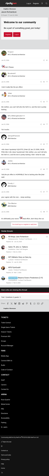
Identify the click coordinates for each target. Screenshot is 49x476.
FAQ (2, 409)
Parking (3, 422)
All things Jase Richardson (18, 237)
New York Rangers (22, 249)
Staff (3, 380)
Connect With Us (6, 360)
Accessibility (5, 418)
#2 (44, 82)
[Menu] (2, 3)
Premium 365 (5, 336)
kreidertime (11, 249)
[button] (24, 446)
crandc (10, 270)
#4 (44, 124)
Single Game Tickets (8, 327)
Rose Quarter (5, 400)
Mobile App (5, 356)
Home (3, 468)
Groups (3, 341)
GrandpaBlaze (12, 280)
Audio (3, 365)
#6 (44, 169)
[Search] (46, 3)
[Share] (43, 60)
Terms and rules (6, 455)
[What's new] (42, 3)
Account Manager (7, 345)
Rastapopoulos (13, 239)
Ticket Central (6, 323)
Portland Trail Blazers (25, 239)
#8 (44, 212)
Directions (4, 413)
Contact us (4, 450)
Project (5, 15)
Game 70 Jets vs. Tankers (18, 247)
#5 (44, 144)
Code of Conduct (7, 370)
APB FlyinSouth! (14, 267)
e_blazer (11, 259)
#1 (47, 60)
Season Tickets (6, 332)
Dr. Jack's (4, 427)
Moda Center (5, 404)
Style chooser (6, 442)
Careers (3, 385)
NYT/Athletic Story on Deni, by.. (20, 257)
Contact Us (5, 389)
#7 (44, 192)
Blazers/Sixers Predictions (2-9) (30, 278)
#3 (44, 102)
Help (2, 464)
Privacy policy (5, 459)
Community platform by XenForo (20, 437)
